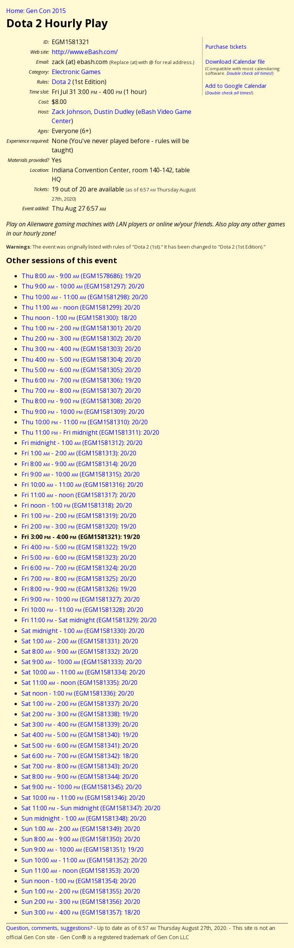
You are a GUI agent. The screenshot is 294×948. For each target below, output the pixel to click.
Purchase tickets (226, 46)
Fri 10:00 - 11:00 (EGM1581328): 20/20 (82, 609)
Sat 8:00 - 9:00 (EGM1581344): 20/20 (79, 776)
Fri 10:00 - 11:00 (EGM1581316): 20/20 (82, 484)
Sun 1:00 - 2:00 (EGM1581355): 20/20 (80, 891)
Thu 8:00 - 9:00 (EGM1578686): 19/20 (81, 276)
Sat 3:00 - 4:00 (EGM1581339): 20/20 (79, 724)
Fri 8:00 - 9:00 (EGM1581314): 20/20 (78, 464)
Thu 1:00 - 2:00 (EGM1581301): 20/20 (81, 328)
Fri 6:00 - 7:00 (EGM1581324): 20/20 (78, 568)
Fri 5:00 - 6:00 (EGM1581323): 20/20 (78, 557)
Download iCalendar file (235, 61)
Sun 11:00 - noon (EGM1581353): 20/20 (80, 870)
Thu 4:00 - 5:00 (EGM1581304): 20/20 (81, 359)
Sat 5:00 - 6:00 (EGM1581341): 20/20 (79, 745)
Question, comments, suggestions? (49, 928)
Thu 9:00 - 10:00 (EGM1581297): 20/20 (82, 286)
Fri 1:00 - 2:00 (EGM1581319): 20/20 (78, 515)
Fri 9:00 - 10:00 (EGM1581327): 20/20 (80, 599)
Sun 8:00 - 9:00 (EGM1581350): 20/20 (80, 839)
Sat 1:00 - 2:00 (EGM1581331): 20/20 (79, 641)
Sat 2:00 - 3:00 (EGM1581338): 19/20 (79, 714)
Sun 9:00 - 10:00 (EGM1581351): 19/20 (82, 849)
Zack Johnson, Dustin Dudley (93, 111)
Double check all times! (249, 73)
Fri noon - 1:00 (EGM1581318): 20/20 (76, 505)
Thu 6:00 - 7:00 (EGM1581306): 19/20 (81, 380)
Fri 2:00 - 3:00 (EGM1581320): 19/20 (78, 526)
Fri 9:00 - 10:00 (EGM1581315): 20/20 (80, 474)
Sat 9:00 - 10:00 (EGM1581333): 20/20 (81, 662)
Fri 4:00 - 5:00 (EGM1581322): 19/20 (78, 547)
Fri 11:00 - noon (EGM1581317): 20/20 (78, 495)
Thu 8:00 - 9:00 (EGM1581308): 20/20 (81, 401)
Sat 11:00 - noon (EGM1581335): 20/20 (79, 682)
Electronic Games (76, 72)
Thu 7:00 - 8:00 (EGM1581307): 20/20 (81, 390)
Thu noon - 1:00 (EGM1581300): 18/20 (79, 317)
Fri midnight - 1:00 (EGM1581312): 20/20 (81, 443)
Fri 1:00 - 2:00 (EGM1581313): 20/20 (78, 453)
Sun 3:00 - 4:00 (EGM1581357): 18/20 (80, 912)
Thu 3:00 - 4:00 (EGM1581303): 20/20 (81, 349)
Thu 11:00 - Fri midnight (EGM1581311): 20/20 (90, 432)
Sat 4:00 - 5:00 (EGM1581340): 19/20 (79, 734)
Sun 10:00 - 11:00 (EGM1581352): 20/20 (84, 860)
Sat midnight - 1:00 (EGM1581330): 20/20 (82, 631)
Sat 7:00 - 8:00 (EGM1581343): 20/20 (79, 766)
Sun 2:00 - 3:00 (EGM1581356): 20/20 (80, 901)
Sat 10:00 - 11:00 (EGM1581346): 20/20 (83, 797)
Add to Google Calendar (235, 85)
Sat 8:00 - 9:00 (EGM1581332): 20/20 (79, 651)
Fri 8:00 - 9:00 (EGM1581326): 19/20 (78, 589)
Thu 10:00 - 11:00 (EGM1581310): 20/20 (84, 422)
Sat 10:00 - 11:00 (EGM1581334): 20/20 (83, 672)
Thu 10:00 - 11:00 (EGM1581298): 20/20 (84, 297)
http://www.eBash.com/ (85, 52)
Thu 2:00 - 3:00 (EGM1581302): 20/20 (81, 338)
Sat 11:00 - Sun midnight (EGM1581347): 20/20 (90, 808)
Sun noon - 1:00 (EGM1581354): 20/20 (78, 881)
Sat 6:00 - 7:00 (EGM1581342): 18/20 (79, 756)
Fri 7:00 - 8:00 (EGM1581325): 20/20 (78, 578)
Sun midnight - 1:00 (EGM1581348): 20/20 (83, 818)
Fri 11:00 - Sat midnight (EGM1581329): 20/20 (89, 620)
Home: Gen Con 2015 (36, 11)
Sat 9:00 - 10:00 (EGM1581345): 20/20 (81, 787)
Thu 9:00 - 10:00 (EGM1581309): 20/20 (82, 411)
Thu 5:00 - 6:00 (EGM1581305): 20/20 (81, 370)
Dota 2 (61, 81)
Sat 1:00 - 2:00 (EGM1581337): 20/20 (79, 703)
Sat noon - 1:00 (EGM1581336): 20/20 (77, 693)
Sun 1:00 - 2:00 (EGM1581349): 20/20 (80, 828)
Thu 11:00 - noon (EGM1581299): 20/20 (80, 307)
